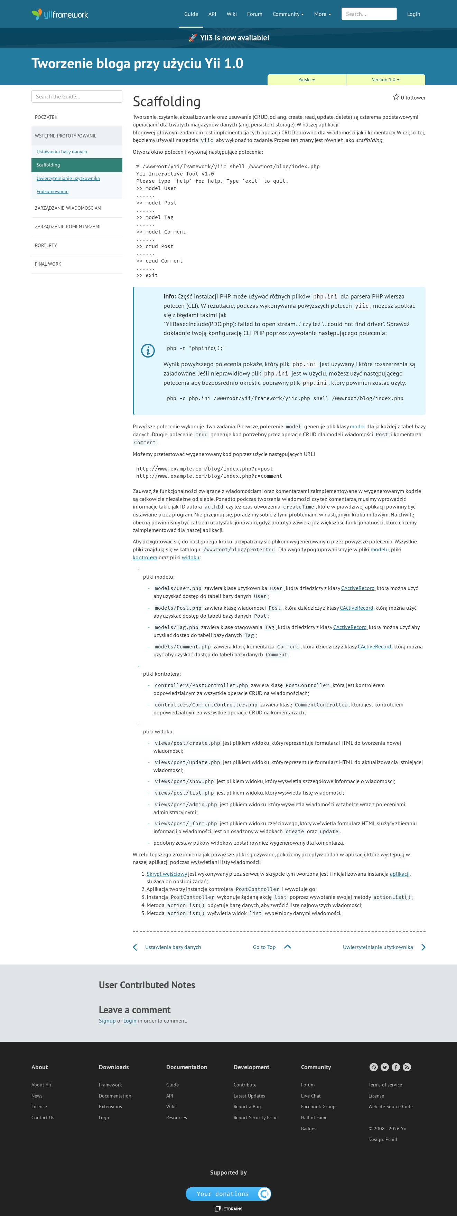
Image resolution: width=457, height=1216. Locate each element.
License (39, 1106)
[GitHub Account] (373, 1067)
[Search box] (76, 96)
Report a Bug (247, 1106)
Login (413, 13)
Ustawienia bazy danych (62, 152)
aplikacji (400, 873)
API (212, 13)
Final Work (48, 264)
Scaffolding (48, 165)
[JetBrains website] (228, 1208)
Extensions (110, 1106)
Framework (110, 1085)
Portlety (46, 245)
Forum (254, 13)
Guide (191, 13)
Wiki (232, 13)
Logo (104, 1117)
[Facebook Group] (395, 1067)
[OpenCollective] (229, 1193)
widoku (190, 557)
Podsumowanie (52, 191)
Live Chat (311, 1096)
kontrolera (145, 557)
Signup (107, 1020)
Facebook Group (318, 1106)
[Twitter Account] (384, 1067)
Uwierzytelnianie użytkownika (68, 178)
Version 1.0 (386, 79)
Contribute (245, 1085)
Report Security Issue (256, 1117)
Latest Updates (249, 1096)
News (37, 1096)
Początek (46, 117)
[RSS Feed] (406, 1067)
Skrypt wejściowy (167, 873)
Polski (306, 79)
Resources (176, 1117)
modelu (380, 549)
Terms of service (385, 1085)
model (357, 426)
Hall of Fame (314, 1117)
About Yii (41, 1085)
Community (288, 13)
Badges (308, 1128)
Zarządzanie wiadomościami (69, 208)
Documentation (115, 1096)
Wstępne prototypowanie (66, 136)
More (322, 13)
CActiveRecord (358, 588)
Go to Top (272, 946)
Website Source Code (391, 1106)
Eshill (391, 1139)
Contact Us (42, 1117)
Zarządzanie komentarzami (68, 227)
